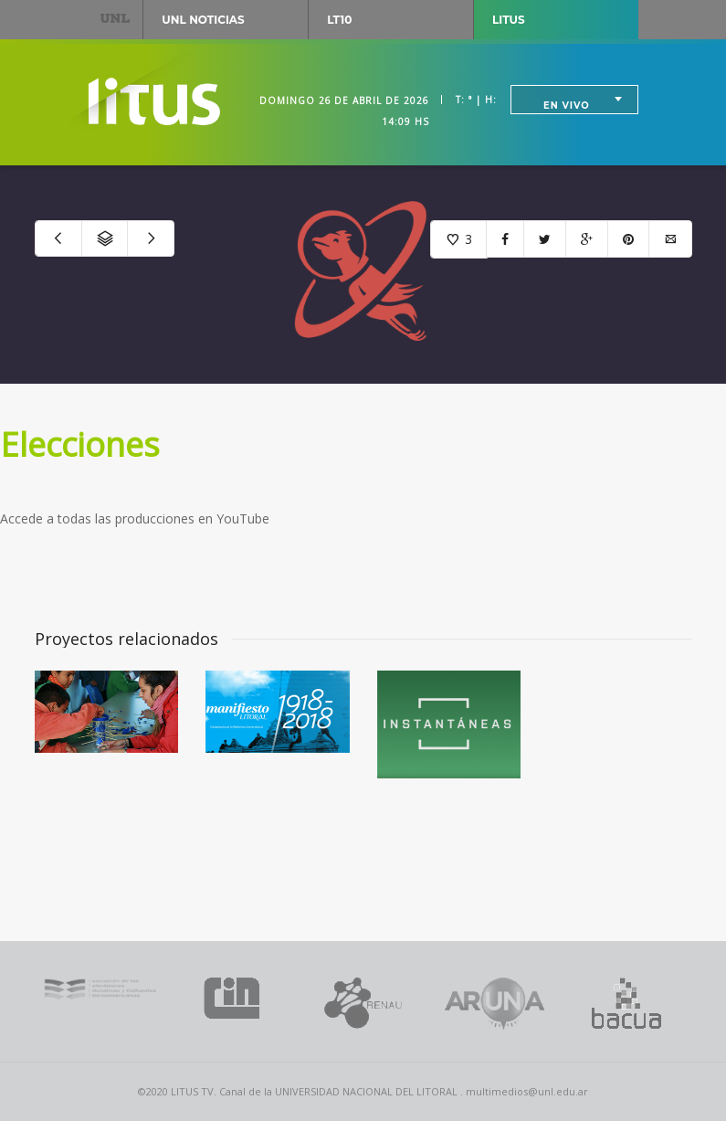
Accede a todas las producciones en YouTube (134, 518)
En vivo (566, 105)
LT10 (339, 19)
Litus (508, 19)
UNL (115, 18)
